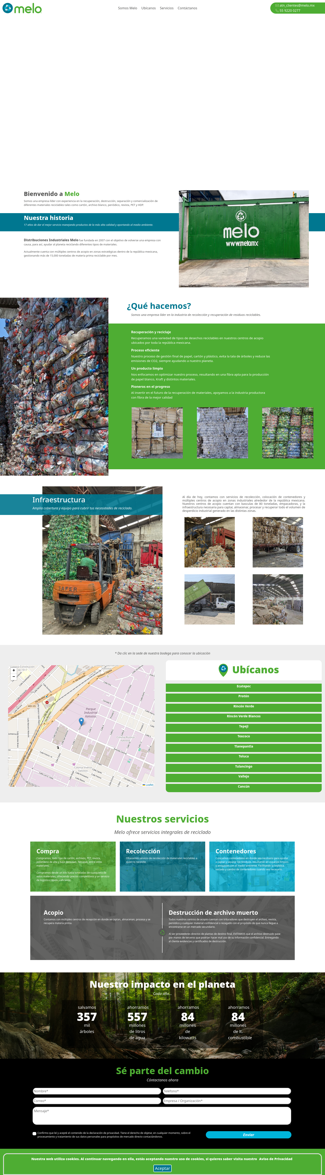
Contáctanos (187, 8)
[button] (81, 722)
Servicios (167, 8)
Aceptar (162, 1168)
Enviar (248, 1134)
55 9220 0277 (287, 10)
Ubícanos (148, 8)
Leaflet (148, 784)
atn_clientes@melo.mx (295, 5)
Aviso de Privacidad (275, 1159)
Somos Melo (127, 8)
